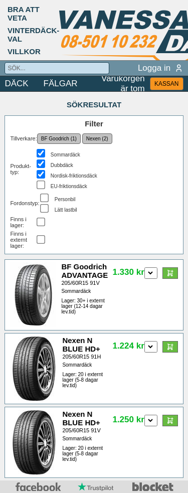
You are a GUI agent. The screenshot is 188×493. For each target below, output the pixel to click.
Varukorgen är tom (123, 83)
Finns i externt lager (18, 240)
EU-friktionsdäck (69, 186)
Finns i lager (18, 222)
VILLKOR (24, 51)
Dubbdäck (62, 165)
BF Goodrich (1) (59, 138)
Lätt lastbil (66, 210)
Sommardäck (65, 154)
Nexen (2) (97, 138)
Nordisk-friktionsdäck (74, 176)
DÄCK (16, 83)
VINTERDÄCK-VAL (33, 34)
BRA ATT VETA (24, 13)
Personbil (65, 199)
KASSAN (166, 83)
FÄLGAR (61, 83)
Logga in (160, 68)
